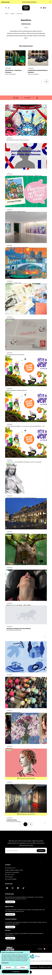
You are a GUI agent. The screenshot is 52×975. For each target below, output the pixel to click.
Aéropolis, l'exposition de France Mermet (19, 628)
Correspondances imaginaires (15, 355)
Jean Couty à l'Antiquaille (14, 283)
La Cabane (10, 569)
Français (42, 949)
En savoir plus (10, 902)
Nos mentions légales (10, 879)
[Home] (26, 7)
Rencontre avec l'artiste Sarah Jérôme (18, 247)
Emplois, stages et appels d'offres (14, 870)
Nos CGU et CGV (9, 874)
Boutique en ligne (5, 2)
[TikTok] (23, 888)
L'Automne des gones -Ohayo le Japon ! (18, 140)
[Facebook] (7, 888)
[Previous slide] (41, 81)
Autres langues (9, 877)
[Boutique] (41, 8)
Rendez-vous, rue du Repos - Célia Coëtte (19, 605)
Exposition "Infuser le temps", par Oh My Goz (20, 677)
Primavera (10, 748)
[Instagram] (13, 888)
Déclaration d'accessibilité (12, 872)
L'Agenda (12, 13)
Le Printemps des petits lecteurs (16, 211)
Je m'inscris (41, 850)
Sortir (6, 13)
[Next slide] (46, 81)
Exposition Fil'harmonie (14, 712)
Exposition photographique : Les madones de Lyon (21, 498)
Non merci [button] (8, 967)
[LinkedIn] (18, 888)
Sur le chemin (11, 319)
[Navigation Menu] (5, 8)
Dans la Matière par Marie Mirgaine (17, 390)
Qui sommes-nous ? (10, 868)
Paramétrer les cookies (45, 967)
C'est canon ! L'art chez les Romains (17, 784)
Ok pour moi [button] (15, 971)
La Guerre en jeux (12, 820)
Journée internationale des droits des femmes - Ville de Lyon (24, 176)
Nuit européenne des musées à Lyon (17, 534)
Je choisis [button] (22, 967)
